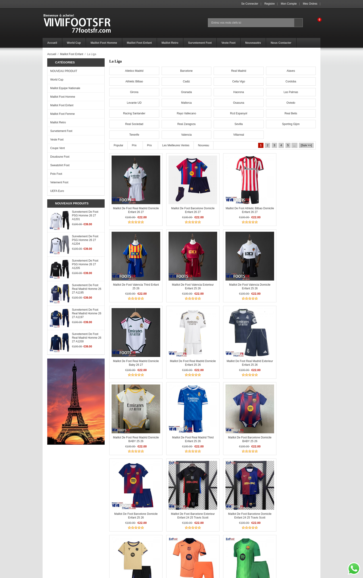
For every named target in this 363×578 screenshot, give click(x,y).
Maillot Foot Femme (62, 114)
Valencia (186, 134)
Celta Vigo (238, 81)
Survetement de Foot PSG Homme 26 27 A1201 (85, 215)
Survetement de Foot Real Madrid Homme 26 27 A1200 (86, 337)
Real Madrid (238, 70)
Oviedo (290, 102)
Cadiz (186, 81)
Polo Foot (56, 173)
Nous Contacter (191, 546)
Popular (118, 145)
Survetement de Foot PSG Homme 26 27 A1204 (85, 240)
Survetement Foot (61, 131)
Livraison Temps (122, 546)
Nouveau (203, 145)
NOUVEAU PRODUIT (63, 71)
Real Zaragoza (186, 124)
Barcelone (186, 70)
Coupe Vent (57, 148)
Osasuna (238, 102)
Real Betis (291, 113)
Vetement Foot (59, 182)
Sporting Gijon (291, 124)
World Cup (56, 79)
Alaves (291, 70)
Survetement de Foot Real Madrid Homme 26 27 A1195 (86, 289)
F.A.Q (46, 541)
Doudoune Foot (59, 156)
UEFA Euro (57, 191)
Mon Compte (289, 3)
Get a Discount (191, 541)
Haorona (238, 92)
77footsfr (192, 573)
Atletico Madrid (134, 70)
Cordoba (290, 81)
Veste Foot (56, 139)
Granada (186, 92)
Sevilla (239, 124)
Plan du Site (189, 551)
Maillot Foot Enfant (71, 54)
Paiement (118, 551)
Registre (269, 3)
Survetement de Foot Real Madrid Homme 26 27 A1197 (86, 313)
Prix (134, 145)
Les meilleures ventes (175, 145)
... (294, 145)
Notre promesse (53, 551)
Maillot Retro (58, 122)
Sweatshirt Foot (59, 165)
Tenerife (134, 134)
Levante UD (134, 102)
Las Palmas (291, 92)
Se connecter (249, 3)
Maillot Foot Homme (62, 96)
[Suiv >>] (306, 145)
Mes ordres (310, 3)
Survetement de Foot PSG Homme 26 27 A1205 (85, 264)
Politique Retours (122, 541)
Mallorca (186, 102)
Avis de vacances (54, 546)
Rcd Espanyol (238, 113)
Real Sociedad (134, 124)
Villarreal (238, 134)
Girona (134, 92)
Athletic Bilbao (134, 81)
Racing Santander (134, 113)
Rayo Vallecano (186, 113)
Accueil (51, 54)
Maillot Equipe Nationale (65, 88)
